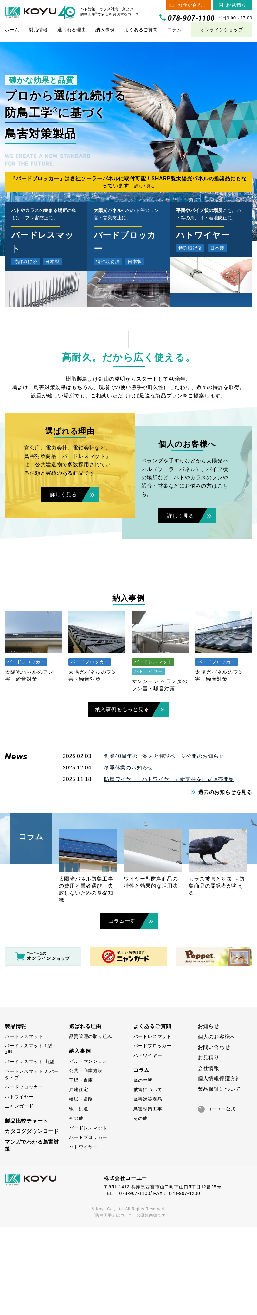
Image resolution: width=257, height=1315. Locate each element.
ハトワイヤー (19, 1184)
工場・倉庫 (81, 1168)
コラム (141, 1158)
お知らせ (208, 1114)
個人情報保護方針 (219, 1166)
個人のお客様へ (217, 1125)
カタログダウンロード (32, 1220)
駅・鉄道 (78, 1197)
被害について (147, 1178)
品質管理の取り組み (90, 1124)
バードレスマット (24, 1124)
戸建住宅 (78, 1178)
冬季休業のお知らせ (128, 856)
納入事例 (80, 1139)
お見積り (236, 7)
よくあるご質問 (152, 1114)
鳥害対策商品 (147, 1187)
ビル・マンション (88, 1149)
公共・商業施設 (86, 1158)
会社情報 (208, 1156)
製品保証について (219, 1177)
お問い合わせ (192, 7)
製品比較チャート (26, 1209)
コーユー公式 (217, 1197)
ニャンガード (19, 1194)
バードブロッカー (24, 1175)
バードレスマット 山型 (29, 1150)
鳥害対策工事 (147, 1197)
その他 (76, 1206)
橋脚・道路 (81, 1187)
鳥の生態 (143, 1168)
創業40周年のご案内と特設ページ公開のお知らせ (164, 844)
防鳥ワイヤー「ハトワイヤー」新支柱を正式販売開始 (169, 867)
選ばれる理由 (85, 1114)
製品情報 (15, 1114)
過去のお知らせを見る (225, 880)
